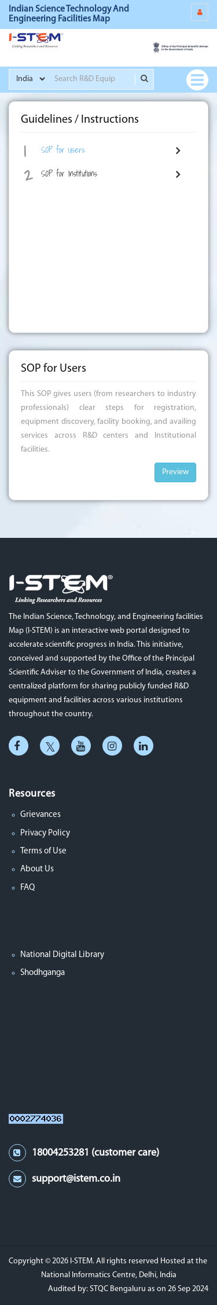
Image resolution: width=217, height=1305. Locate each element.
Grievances (40, 815)
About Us (37, 869)
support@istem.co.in (76, 1179)
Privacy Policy (45, 833)
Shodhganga (42, 973)
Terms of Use (43, 851)
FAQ (27, 888)
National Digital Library (62, 955)
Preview (175, 472)
